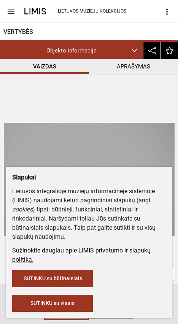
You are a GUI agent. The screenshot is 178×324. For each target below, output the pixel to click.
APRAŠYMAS (133, 66)
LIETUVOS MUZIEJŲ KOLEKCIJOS (92, 11)
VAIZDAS (44, 66)
